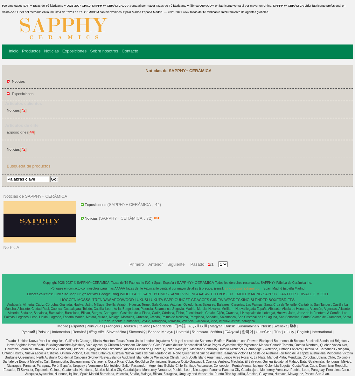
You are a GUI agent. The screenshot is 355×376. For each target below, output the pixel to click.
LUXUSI (141, 300)
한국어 (247, 332)
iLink (57, 294)
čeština (216, 332)
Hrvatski (182, 332)
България (200, 332)
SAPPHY (270, 294)
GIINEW (216, 300)
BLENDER (259, 300)
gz (84, 294)
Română (79, 332)
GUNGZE (182, 300)
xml (95, 294)
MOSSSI (84, 300)
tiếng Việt (96, 332)
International (322, 332)
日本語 (180, 326)
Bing (115, 294)
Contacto (130, 51)
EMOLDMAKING (248, 294)
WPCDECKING (236, 300)
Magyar (216, 326)
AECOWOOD (123, 300)
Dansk (230, 326)
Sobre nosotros (104, 51)
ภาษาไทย (264, 332)
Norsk (266, 326)
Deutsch (129, 326)
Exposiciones (74, 51)
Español (77, 326)
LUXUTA (156, 300)
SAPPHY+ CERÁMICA (196, 282)
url (79, 294)
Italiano (144, 326)
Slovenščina (116, 332)
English (303, 332)
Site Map (69, 294)
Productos (31, 51)
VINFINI (188, 294)
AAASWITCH (207, 294)
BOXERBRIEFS (281, 300)
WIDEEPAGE (131, 294)
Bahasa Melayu (160, 332)
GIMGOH (320, 294)
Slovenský (137, 332)
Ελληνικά (232, 332)
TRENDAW (102, 300)
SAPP (169, 300)
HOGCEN (68, 300)
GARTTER (287, 294)
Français (113, 326)
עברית (289, 332)
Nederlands (162, 326)
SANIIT (175, 294)
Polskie (43, 332)
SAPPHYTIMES (156, 294)
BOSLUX (226, 294)
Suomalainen (248, 326)
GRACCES (200, 300)
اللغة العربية (197, 326)
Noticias (51, 51)
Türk (278, 332)
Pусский (28, 332)
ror (89, 294)
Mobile (62, 326)
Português (95, 326)
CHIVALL (304, 294)
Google (105, 294)
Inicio (13, 51)
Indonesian (61, 332)
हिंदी (293, 326)
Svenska (281, 326)
